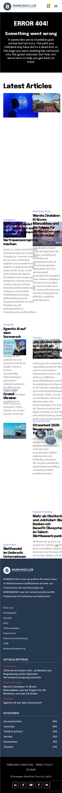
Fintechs (37, 337)
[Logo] (31, 570)
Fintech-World (10, 389)
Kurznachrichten (41, 421)
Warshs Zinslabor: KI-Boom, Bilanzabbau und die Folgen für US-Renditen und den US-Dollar (25, 690)
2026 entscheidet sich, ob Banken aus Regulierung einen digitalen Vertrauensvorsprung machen (27, 674)
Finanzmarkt (9, 544)
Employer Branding (42, 511)
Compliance (9, 220)
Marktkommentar (42, 211)
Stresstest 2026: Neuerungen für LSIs (46, 429)
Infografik (8, 324)
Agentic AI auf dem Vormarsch (22, 703)
